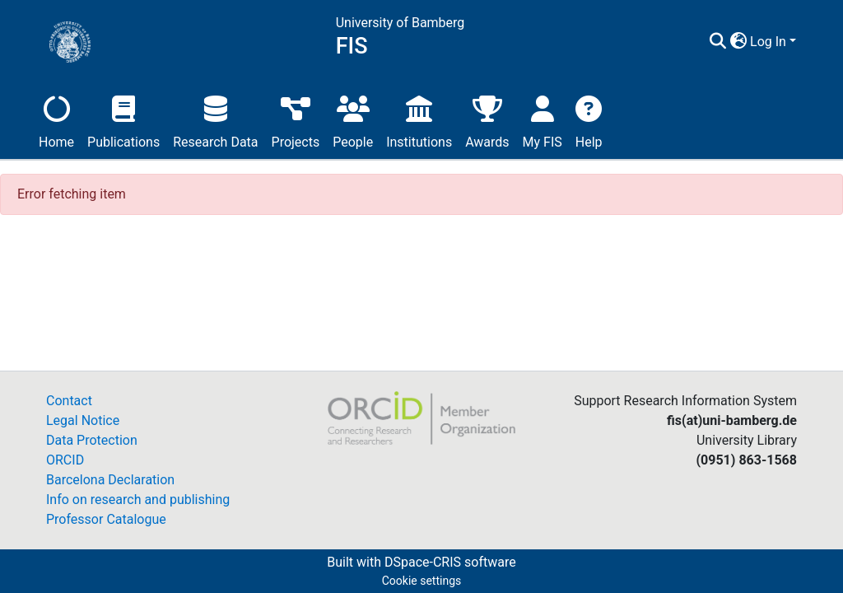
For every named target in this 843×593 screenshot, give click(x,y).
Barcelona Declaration (110, 480)
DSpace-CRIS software (450, 562)
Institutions (419, 120)
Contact (69, 401)
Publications (123, 120)
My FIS (542, 120)
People (353, 120)
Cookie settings (422, 580)
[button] (738, 42)
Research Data (215, 120)
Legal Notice (82, 420)
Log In (768, 41)
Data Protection (91, 440)
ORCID (65, 460)
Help (589, 120)
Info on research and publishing (138, 499)
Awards (487, 120)
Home (56, 120)
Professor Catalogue (106, 519)
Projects (296, 120)
